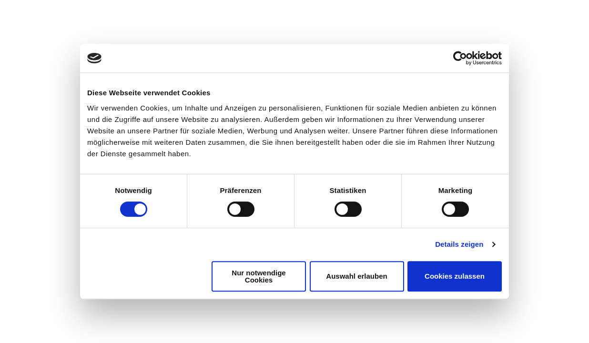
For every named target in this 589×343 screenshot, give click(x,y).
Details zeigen (459, 244)
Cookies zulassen (455, 276)
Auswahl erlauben (356, 276)
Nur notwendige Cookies (258, 276)
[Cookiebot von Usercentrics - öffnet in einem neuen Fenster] (460, 58)
